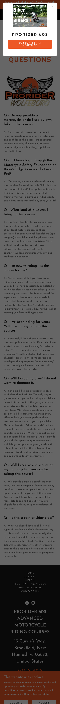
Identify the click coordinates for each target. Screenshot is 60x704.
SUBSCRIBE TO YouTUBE (30, 44)
